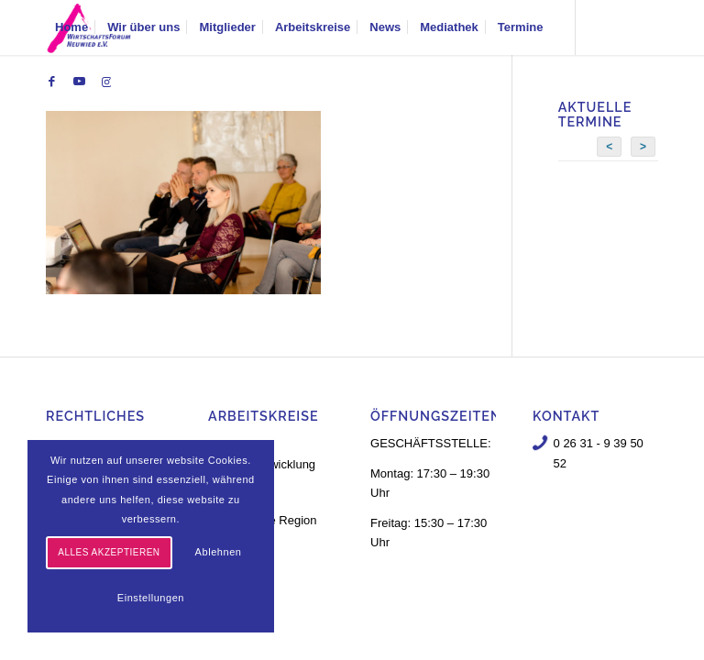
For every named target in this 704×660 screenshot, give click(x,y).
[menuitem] (71, 27)
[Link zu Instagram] (106, 81)
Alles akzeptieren (109, 552)
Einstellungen (150, 597)
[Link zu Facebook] (51, 81)
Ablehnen (218, 551)
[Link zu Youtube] (79, 81)
